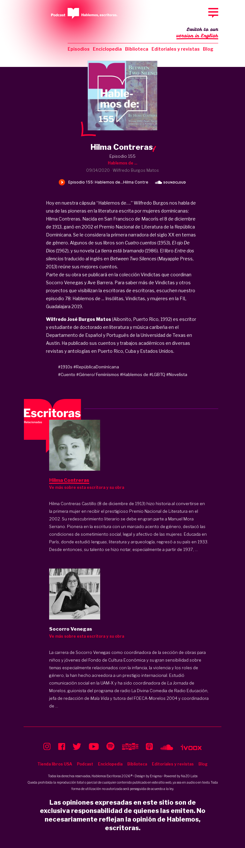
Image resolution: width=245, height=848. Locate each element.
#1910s (65, 366)
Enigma (156, 776)
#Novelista (176, 374)
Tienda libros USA (54, 764)
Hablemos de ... (122, 163)
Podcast (85, 764)
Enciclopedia (107, 49)
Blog (208, 49)
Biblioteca (136, 49)
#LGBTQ (157, 374)
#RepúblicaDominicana (96, 366)
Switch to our (197, 33)
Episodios (79, 49)
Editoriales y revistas (176, 49)
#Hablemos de (134, 374)
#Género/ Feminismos (97, 374)
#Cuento (66, 374)
